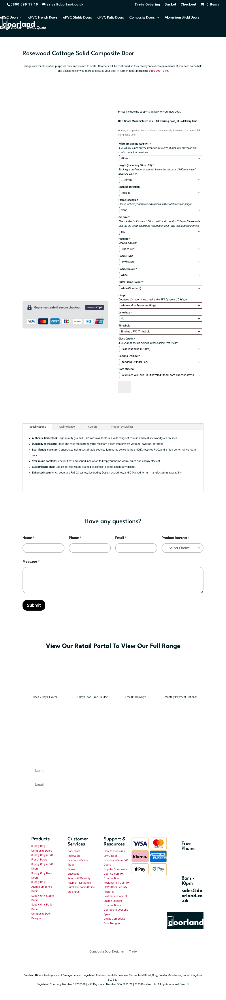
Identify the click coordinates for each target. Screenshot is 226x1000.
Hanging (124, 238)
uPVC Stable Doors (77, 17)
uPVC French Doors (43, 17)
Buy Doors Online (78, 860)
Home (121, 130)
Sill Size (124, 217)
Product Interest (176, 538)
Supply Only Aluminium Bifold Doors (41, 887)
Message (31, 561)
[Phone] (90, 548)
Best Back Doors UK (115, 896)
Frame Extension (128, 200)
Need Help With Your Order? (150, 403)
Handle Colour (128, 269)
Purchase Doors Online (81, 887)
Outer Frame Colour (131, 282)
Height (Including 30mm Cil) (136, 165)
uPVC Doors (9, 17)
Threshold (124, 325)
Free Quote (74, 855)
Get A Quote (36, 28)
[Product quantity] (124, 387)
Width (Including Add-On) (135, 143)
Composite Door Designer (106, 951)
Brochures (73, 891)
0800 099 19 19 (158, 70)
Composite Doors (142, 17)
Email (120, 538)
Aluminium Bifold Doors (182, 17)
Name (28, 538)
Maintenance (67, 426)
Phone (75, 538)
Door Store (74, 851)
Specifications (37, 426)
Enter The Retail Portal (49, 662)
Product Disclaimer (122, 426)
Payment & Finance (79, 882)
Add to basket (154, 387)
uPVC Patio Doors (110, 17)
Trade (71, 864)
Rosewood (165, 130)
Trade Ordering (147, 4)
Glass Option (127, 338)
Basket (170, 4)
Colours (153, 130)
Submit (34, 605)
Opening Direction (129, 187)
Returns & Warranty (79, 878)
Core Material (126, 369)
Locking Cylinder (129, 356)
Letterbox (125, 312)
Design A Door (10, 28)
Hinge (122, 295)
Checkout (188, 4)
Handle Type (126, 256)
